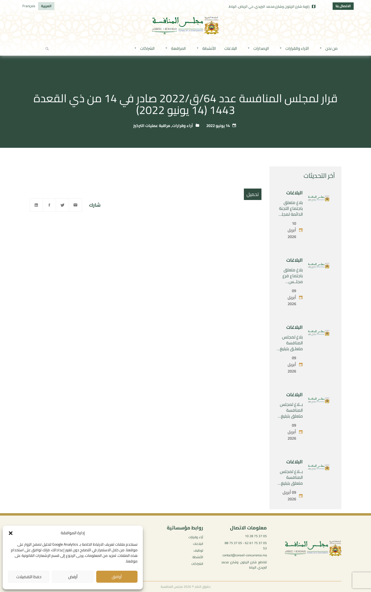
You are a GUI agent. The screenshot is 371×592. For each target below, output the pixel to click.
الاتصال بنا (343, 6)
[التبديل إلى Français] (28, 6)
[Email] (75, 205)
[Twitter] (62, 205)
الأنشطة (197, 557)
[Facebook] (49, 205)
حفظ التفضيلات (28, 577)
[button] (10, 533)
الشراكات (197, 564)
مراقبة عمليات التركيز (151, 125)
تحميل (253, 194)
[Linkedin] (36, 205)
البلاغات (294, 192)
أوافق (117, 577)
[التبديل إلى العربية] (46, 6)
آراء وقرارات (182, 125)
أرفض (73, 577)
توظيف (198, 550)
